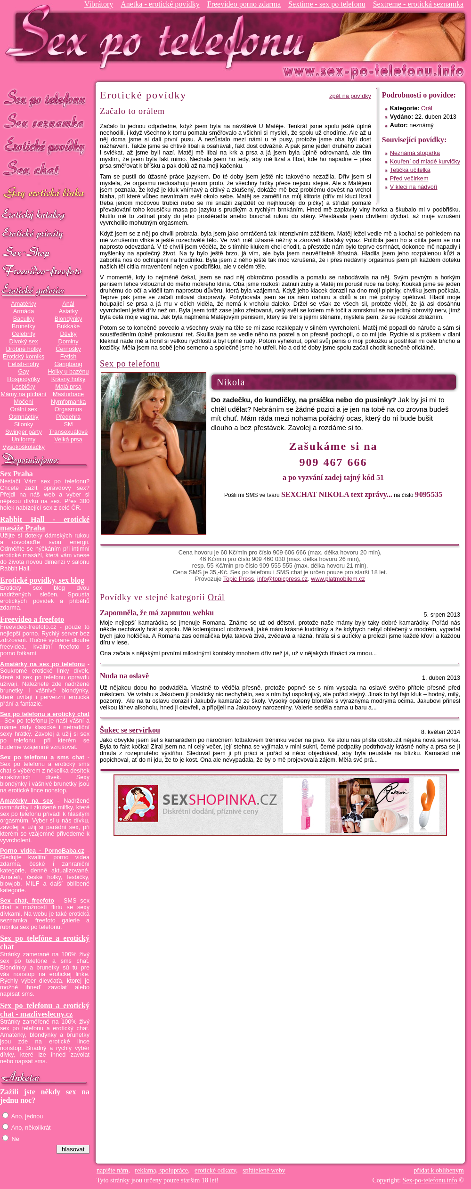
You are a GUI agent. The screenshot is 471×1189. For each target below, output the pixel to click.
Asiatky (68, 311)
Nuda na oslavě (124, 676)
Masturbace (68, 394)
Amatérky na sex (26, 801)
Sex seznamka (44, 122)
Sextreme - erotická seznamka (418, 4)
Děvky (68, 334)
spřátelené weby (264, 1170)
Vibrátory (98, 4)
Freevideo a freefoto (32, 619)
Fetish (68, 356)
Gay (23, 371)
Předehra (68, 417)
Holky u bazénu (68, 371)
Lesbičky (23, 386)
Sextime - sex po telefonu (326, 4)
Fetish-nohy (23, 364)
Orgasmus (68, 409)
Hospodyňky (23, 379)
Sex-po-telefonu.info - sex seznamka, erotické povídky (158, 36)
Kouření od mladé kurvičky (425, 161)
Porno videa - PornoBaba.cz (42, 850)
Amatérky (23, 304)
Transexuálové (68, 432)
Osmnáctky (23, 417)
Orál (426, 108)
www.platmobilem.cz (338, 579)
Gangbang (68, 364)
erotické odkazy (215, 1170)
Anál (68, 304)
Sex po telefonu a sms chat (42, 757)
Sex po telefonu (44, 98)
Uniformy (24, 439)
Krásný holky (68, 379)
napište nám (112, 1170)
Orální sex (23, 409)
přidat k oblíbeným (439, 1170)
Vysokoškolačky (23, 447)
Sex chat (44, 170)
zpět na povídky (350, 96)
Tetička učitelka (410, 170)
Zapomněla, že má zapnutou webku (157, 613)
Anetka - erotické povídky (160, 4)
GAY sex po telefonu (44, 194)
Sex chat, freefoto (27, 900)
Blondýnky (68, 319)
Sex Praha (16, 474)
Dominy (68, 341)
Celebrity (23, 334)
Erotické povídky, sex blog (42, 580)
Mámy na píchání (23, 394)
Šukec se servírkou (130, 730)
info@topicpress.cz (282, 579)
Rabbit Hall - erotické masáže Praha (44, 523)
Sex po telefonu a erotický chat (44, 714)
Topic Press (238, 579)
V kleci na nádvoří (414, 187)
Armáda (23, 311)
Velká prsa (68, 439)
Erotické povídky (44, 146)
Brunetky (23, 326)
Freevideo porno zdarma (244, 4)
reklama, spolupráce (161, 1170)
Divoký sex (23, 341)
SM (68, 424)
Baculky (23, 319)
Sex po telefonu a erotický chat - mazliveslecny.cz (44, 1010)
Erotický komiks (23, 356)
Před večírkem (409, 178)
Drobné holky (23, 349)
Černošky (68, 349)
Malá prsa (68, 386)
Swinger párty (23, 432)
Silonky (23, 424)
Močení (23, 402)
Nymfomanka (68, 402)
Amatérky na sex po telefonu (42, 664)
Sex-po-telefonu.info (430, 1180)
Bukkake (68, 326)
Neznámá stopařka (415, 153)
